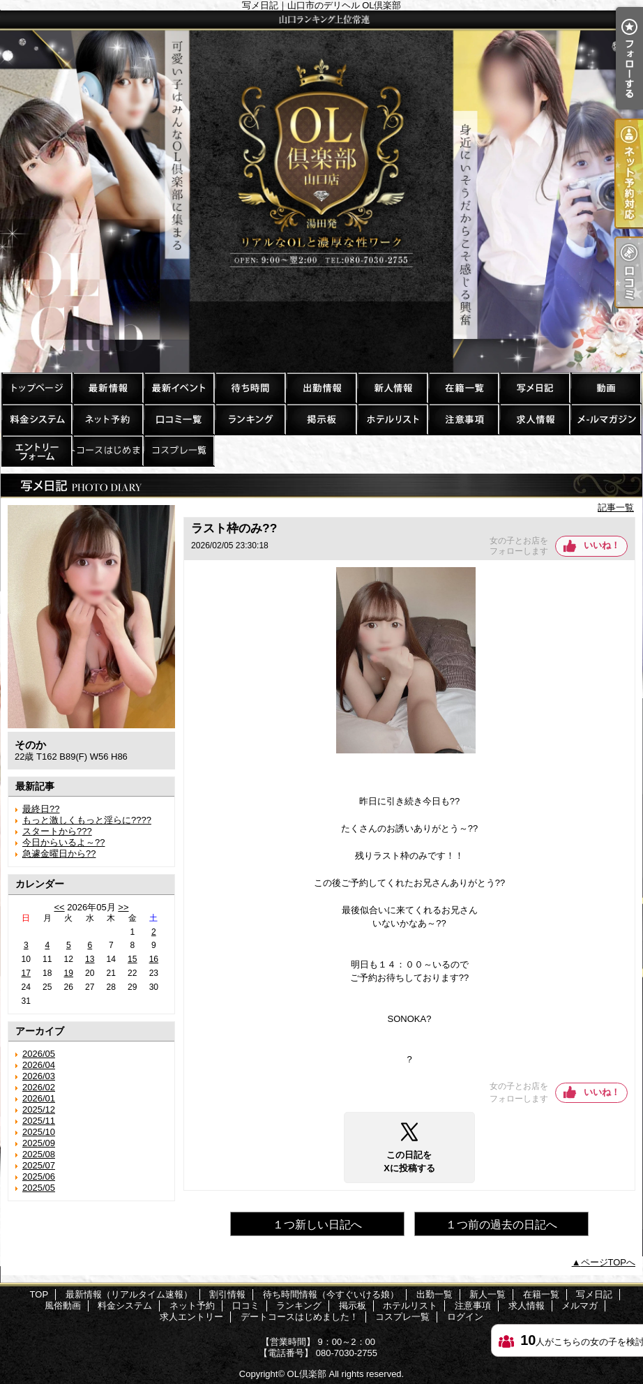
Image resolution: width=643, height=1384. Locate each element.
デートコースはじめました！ (107, 450)
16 (153, 959)
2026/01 (38, 1098)
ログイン (465, 1316)
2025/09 (38, 1143)
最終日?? (40, 809)
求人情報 (534, 419)
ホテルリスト (392, 419)
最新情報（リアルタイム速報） (107, 388)
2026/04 (38, 1065)
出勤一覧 (321, 388)
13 (89, 959)
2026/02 (38, 1087)
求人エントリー (36, 450)
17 (26, 973)
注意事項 (463, 419)
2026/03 (38, 1076)
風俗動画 (605, 388)
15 (132, 959)
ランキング (250, 419)
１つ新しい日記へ (317, 1225)
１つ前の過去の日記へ (501, 1225)
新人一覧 (392, 388)
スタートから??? (57, 831)
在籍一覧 (463, 388)
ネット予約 (107, 419)
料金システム (36, 419)
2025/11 (38, 1120)
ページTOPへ (608, 1262)
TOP (36, 388)
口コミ (178, 419)
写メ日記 (534, 388)
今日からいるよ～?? (63, 842)
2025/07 (38, 1165)
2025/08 (38, 1154)
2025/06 (38, 1176)
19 (68, 973)
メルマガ (605, 419)
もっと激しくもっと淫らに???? (86, 820)
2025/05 (38, 1187)
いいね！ (602, 545)
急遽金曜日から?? (59, 853)
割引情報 (178, 388)
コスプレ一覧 (178, 450)
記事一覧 (616, 507)
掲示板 (321, 419)
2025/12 (38, 1109)
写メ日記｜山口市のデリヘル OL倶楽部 (321, 191)
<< (59, 907)
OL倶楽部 (306, 1374)
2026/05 (38, 1053)
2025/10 (38, 1132)
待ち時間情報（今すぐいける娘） (250, 388)
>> (123, 907)
